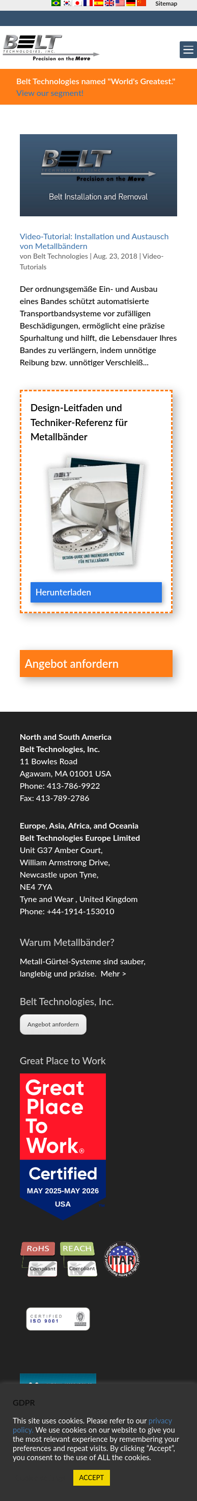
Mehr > (111, 973)
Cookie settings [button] (40, 1477)
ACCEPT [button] (91, 1477)
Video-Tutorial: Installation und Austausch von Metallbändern (94, 240)
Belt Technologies (60, 256)
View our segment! (49, 92)
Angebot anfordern (53, 1024)
